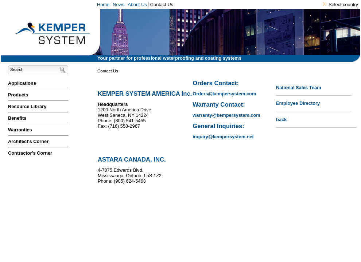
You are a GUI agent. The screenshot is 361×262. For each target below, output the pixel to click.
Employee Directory (298, 103)
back (281, 119)
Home (103, 4)
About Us (137, 4)
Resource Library (27, 106)
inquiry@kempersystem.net (223, 136)
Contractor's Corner (30, 153)
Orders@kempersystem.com (224, 93)
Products (18, 95)
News (118, 4)
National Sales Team (298, 87)
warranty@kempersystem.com (226, 115)
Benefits (17, 118)
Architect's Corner (28, 141)
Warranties (20, 129)
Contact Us (161, 4)
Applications (22, 83)
